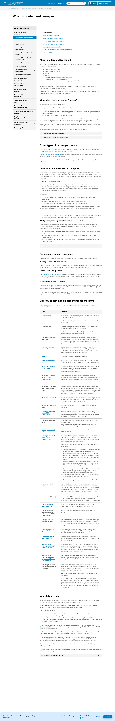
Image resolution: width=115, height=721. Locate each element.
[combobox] (76, 3)
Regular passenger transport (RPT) (50, 155)
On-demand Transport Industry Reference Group (23, 58)
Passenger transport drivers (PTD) (20, 79)
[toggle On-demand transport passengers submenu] (34, 96)
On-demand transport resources (21, 123)
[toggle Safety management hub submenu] (34, 101)
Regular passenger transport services (23, 118)
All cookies (85, 718)
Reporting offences (20, 128)
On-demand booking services (20, 90)
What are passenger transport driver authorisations (71, 129)
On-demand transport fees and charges (23, 53)
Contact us (61, 3)
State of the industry (20, 66)
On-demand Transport (14, 8)
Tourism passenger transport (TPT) (50, 149)
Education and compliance (22, 41)
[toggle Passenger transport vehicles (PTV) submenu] (34, 85)
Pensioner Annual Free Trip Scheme (53, 285)
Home (4, 8)
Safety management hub (21, 101)
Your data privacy (48, 52)
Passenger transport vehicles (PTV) (20, 84)
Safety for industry (20, 44)
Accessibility (51, 3)
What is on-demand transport (24, 37)
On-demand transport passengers (21, 95)
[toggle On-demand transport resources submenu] (34, 123)
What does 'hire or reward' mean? (53, 38)
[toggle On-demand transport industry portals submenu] (34, 49)
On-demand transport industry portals (21, 48)
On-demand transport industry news (24, 63)
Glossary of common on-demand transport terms (57, 49)
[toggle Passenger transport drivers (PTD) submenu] (34, 79)
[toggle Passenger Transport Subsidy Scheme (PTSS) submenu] (34, 107)
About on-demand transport (29, 8)
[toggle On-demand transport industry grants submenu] (34, 70)
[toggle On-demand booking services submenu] (34, 90)
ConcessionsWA (64, 294)
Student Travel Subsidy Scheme (51, 274)
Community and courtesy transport (53, 44)
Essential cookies (87, 715)
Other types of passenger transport (53, 41)
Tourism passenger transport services (23, 112)
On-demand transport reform (23, 74)
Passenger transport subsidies (52, 47)
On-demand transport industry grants (21, 70)
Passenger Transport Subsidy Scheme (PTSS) (21, 106)
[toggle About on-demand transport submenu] (34, 33)
